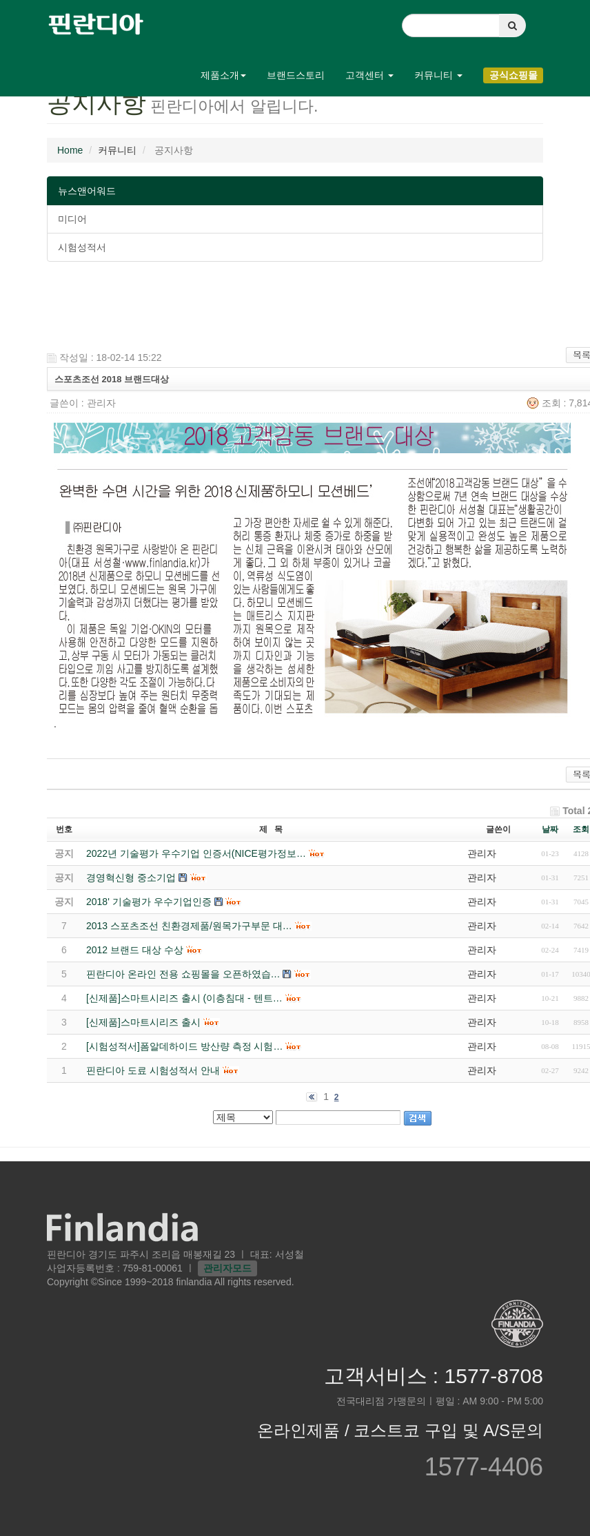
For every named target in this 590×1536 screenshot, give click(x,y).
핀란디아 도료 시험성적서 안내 (153, 1070)
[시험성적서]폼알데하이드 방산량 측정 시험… (184, 1046)
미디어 (72, 219)
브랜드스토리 (296, 75)
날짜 (550, 829)
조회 (581, 829)
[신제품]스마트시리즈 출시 (143, 1022)
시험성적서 (82, 247)
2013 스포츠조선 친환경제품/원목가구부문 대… (189, 925)
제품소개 (223, 75)
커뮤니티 (438, 75)
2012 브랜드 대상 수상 (134, 949)
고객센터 (369, 75)
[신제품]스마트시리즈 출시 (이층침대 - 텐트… (184, 998)
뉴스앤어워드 (87, 190)
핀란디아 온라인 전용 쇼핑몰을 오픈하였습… (183, 973)
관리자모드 (227, 1268)
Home (70, 150)
